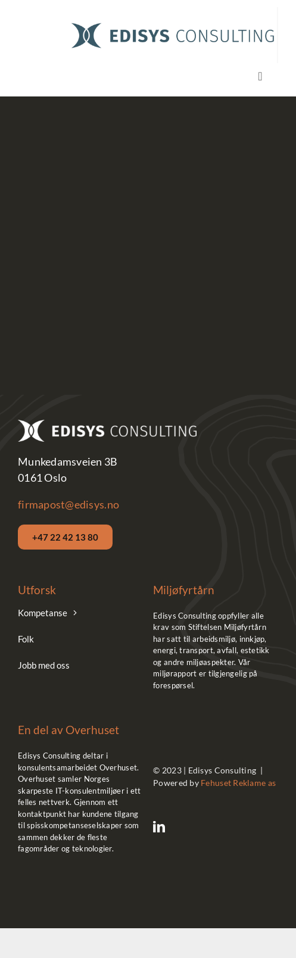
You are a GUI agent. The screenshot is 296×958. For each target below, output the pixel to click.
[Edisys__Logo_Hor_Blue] (172, 24)
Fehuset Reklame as (238, 783)
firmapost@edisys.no (68, 504)
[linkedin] (159, 827)
